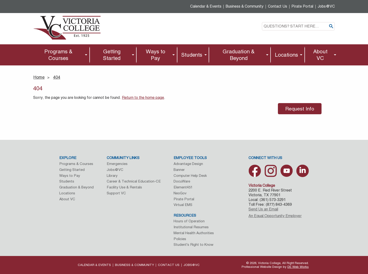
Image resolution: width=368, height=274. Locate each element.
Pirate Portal (302, 6)
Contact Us (277, 6)
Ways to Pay (155, 54)
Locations (286, 55)
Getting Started (111, 54)
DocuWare (182, 181)
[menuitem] (60, 54)
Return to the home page (143, 97)
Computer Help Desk (190, 176)
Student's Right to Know (193, 244)
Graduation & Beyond (239, 54)
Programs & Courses (58, 54)
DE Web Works (298, 267)
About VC (320, 54)
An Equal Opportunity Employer (275, 216)
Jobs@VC (326, 6)
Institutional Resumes (191, 227)
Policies (180, 239)
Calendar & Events (205, 6)
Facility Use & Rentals (124, 187)
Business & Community (244, 6)
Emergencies (117, 164)
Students (191, 55)
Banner (179, 170)
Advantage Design (188, 164)
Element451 (183, 187)
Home (39, 77)
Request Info (299, 109)
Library (112, 176)
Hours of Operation (189, 221)
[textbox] (298, 26)
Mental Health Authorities (194, 233)
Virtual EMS (183, 205)
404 (56, 77)
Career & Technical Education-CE (134, 181)
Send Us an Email (263, 209)
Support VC (116, 193)
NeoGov (180, 193)
